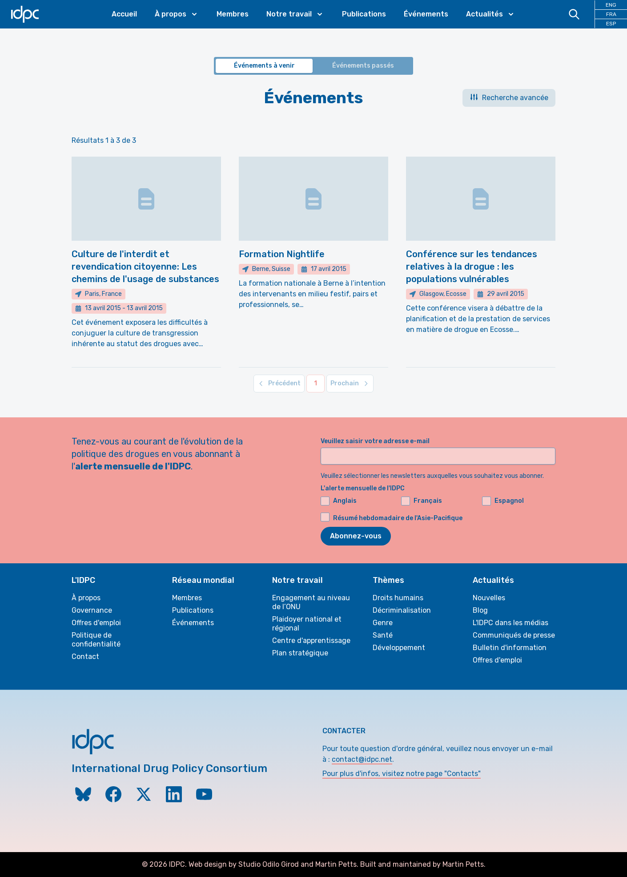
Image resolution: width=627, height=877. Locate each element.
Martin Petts (336, 864)
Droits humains (398, 598)
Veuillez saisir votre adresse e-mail (375, 441)
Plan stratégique (300, 653)
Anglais (339, 501)
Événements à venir (264, 65)
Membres (233, 14)
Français (421, 501)
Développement (399, 647)
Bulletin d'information (510, 647)
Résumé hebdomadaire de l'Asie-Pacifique (397, 518)
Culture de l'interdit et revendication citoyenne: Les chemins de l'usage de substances (145, 266)
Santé (383, 635)
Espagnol (503, 501)
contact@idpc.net (362, 759)
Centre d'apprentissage (311, 640)
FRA (611, 14)
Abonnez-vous (356, 536)
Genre (383, 622)
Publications (364, 14)
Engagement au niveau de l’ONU (311, 602)
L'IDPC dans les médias (510, 622)
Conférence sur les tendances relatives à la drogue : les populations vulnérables (471, 266)
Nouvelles (489, 598)
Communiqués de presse (514, 635)
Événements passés (363, 65)
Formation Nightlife (282, 254)
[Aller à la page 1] (315, 383)
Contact (85, 656)
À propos (86, 598)
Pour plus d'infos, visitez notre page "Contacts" (401, 773)
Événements (426, 14)
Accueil (124, 14)
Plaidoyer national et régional (307, 623)
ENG (611, 5)
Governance (92, 610)
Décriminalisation (402, 610)
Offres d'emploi (96, 622)
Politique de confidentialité (96, 639)
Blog (480, 610)
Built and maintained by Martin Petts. (423, 864)
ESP (611, 23)
